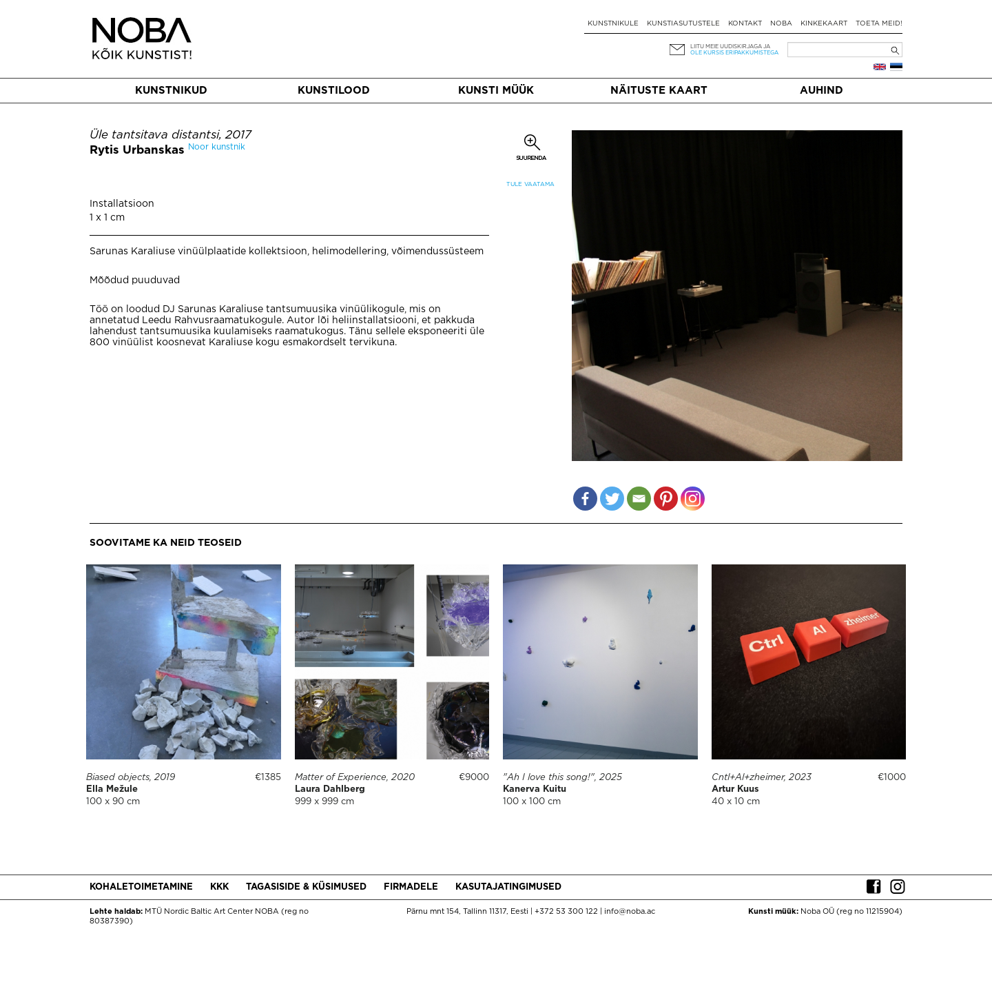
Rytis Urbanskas (137, 150)
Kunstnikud (171, 90)
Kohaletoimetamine (141, 887)
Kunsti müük (496, 90)
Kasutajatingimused (508, 887)
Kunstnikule (613, 24)
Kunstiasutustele (683, 24)
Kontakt (745, 24)
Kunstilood (334, 90)
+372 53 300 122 (566, 911)
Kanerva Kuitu (534, 789)
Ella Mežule (112, 789)
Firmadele (411, 887)
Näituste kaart (658, 90)
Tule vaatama (530, 184)
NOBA (781, 24)
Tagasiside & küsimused (306, 887)
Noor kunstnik (216, 147)
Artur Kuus (735, 789)
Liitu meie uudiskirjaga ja (730, 46)
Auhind (821, 90)
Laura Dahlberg (330, 789)
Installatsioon (122, 204)
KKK (219, 887)
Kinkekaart (823, 24)
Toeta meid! (879, 24)
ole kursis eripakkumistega (734, 52)
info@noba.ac (629, 911)
